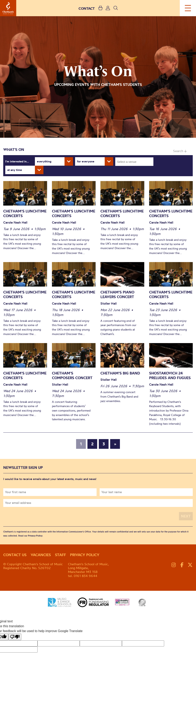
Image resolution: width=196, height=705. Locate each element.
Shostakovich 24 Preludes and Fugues (170, 375)
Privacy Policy (35, 535)
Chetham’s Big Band (120, 373)
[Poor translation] (14, 637)
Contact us (15, 554)
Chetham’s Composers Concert (73, 375)
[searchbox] (135, 161)
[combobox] (134, 161)
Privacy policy (84, 554)
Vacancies (41, 554)
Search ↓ (180, 151)
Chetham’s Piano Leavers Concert (117, 294)
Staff (60, 554)
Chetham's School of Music (8, 8)
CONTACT (87, 8)
